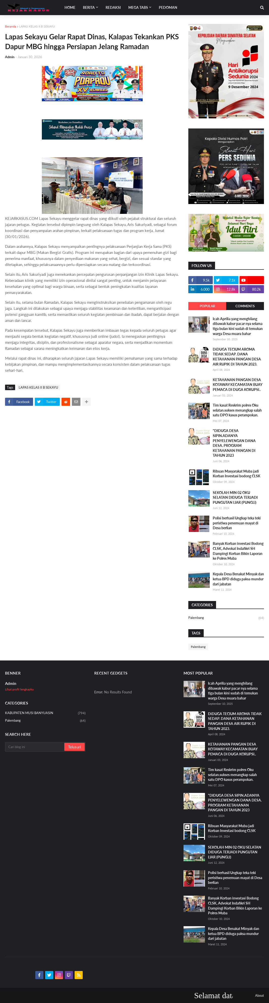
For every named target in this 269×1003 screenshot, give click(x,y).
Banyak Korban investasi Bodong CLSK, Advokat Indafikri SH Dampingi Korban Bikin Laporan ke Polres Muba (238, 550)
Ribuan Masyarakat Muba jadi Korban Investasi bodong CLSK (236, 473)
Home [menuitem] (70, 7)
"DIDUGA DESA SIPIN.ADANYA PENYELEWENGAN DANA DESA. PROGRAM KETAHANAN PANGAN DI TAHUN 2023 (234, 442)
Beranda (10, 26)
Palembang (226, 618)
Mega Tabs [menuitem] (138, 7)
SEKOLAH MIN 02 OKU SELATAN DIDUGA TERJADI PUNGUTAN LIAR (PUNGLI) (235, 497)
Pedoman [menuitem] (168, 7)
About (259, 995)
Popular (207, 306)
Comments (245, 306)
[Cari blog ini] (35, 747)
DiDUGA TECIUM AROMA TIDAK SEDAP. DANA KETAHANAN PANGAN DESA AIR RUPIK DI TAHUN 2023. (237, 356)
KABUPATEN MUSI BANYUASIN (45, 713)
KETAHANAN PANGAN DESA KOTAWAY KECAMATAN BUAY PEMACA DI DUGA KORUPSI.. (237, 385)
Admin (10, 683)
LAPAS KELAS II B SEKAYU (37, 26)
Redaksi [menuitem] (113, 7)
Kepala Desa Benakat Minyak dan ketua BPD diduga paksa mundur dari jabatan (238, 579)
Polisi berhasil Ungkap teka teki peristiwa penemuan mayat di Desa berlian (237, 523)
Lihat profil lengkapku (19, 689)
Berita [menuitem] (89, 7)
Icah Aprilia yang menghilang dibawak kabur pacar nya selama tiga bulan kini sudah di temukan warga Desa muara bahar (238, 326)
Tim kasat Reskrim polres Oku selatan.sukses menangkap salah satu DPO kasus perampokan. (237, 410)
